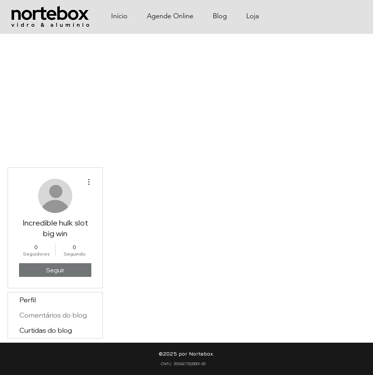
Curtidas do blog (45, 330)
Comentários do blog (53, 315)
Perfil (27, 300)
